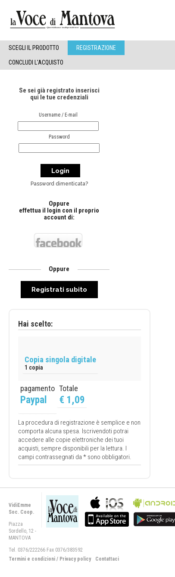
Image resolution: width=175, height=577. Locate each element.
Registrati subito (59, 289)
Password (59, 137)
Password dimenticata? (59, 184)
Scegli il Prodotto (34, 47)
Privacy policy (75, 559)
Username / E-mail (58, 115)
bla (107, 510)
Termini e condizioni (32, 559)
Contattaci (107, 559)
